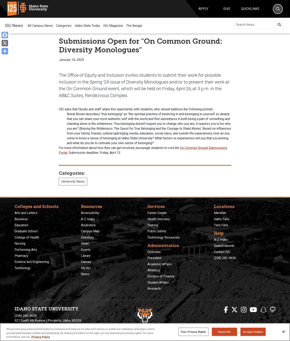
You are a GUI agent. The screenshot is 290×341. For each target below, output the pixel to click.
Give (226, 9)
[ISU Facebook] (226, 310)
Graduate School (25, 231)
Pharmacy (21, 256)
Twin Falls (221, 225)
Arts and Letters (25, 213)
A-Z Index (88, 219)
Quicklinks (250, 9)
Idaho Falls (221, 219)
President (154, 258)
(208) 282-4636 (225, 258)
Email (85, 243)
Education (21, 225)
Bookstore (88, 225)
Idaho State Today (87, 26)
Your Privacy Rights (193, 331)
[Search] (278, 9)
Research (154, 288)
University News (73, 181)
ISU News (14, 25)
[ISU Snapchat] (263, 310)
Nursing (19, 243)
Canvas (86, 262)
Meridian (220, 213)
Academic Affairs (159, 264)
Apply (203, 9)
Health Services (158, 219)
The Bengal (134, 26)
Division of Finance (160, 276)
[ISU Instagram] (243, 310)
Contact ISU (222, 252)
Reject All (224, 331)
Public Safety (156, 231)
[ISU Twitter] (234, 310)
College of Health (26, 237)
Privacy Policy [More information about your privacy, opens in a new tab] (40, 336)
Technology (22, 268)
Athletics (153, 270)
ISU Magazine (113, 26)
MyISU (85, 268)
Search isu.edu (224, 246)
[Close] (283, 331)
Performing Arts (25, 250)
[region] (145, 332)
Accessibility (90, 213)
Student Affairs (158, 282)
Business (21, 219)
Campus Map (90, 231)
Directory (87, 237)
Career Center (157, 213)
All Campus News (40, 26)
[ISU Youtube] (253, 310)
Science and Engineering (31, 262)
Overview (154, 252)
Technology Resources (163, 237)
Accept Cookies (253, 331)
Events (86, 250)
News (85, 274)
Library (86, 256)
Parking (152, 225)
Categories (63, 26)
